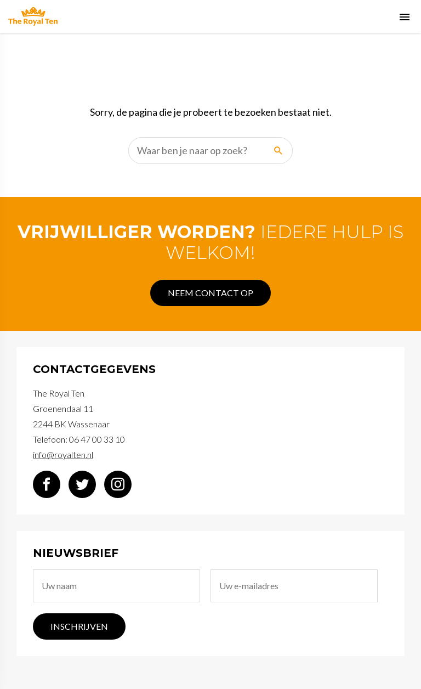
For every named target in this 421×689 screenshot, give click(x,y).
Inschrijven (79, 626)
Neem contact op (210, 292)
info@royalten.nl (63, 454)
